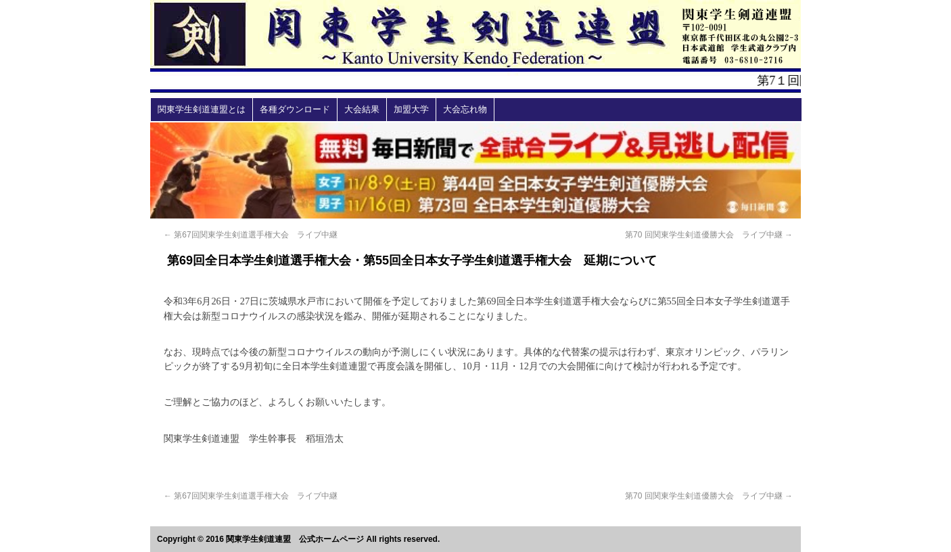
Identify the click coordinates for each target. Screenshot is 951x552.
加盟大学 (411, 109)
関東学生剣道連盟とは (202, 109)
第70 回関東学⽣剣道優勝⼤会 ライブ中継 (709, 234)
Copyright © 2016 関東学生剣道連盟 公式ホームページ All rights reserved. (298, 539)
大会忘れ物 (465, 109)
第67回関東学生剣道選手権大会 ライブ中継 (251, 234)
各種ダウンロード (295, 109)
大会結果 (361, 109)
